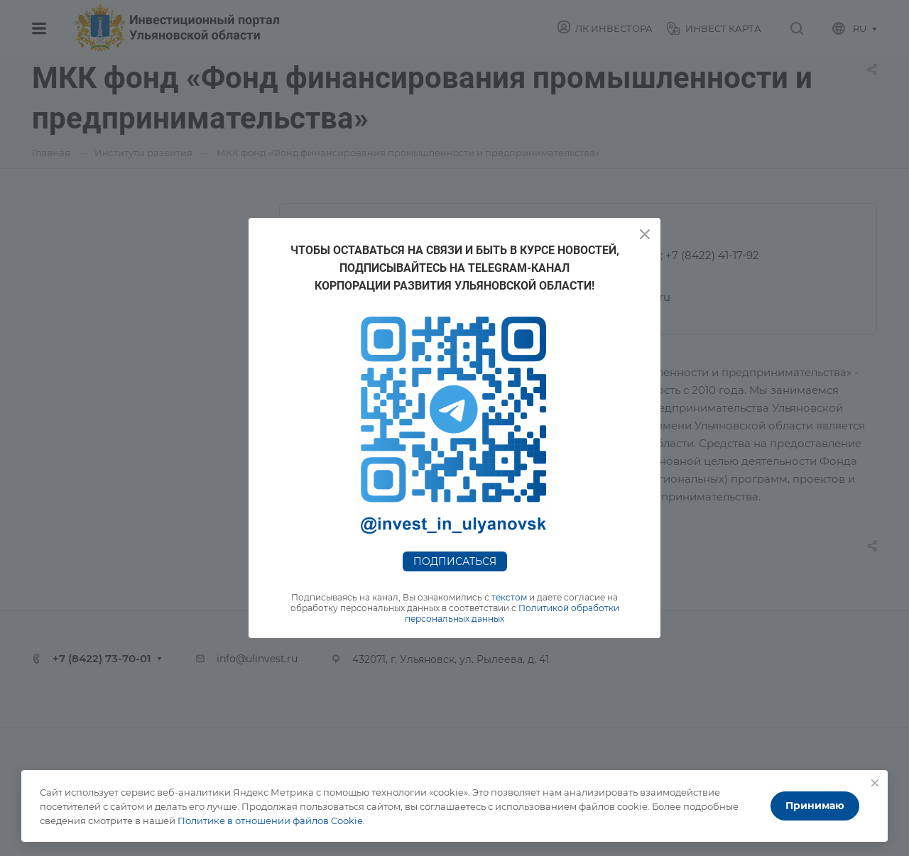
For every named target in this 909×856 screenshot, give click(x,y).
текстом (509, 597)
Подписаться (454, 561)
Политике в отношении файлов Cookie (270, 820)
